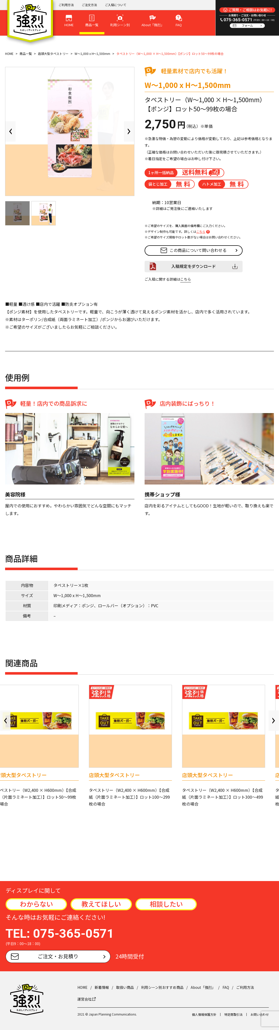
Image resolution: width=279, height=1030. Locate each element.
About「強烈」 (203, 987)
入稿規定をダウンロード (193, 266)
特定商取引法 (233, 1014)
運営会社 (86, 999)
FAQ (225, 987)
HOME (9, 53)
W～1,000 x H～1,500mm (92, 53)
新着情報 (102, 987)
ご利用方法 (66, 5)
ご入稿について (115, 5)
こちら (200, 231)
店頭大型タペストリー (53, 53)
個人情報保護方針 (204, 1014)
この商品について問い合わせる (194, 250)
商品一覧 (26, 53)
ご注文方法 (89, 5)
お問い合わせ (259, 1014)
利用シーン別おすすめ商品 (162, 987)
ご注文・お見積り (44, 956)
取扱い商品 (125, 987)
